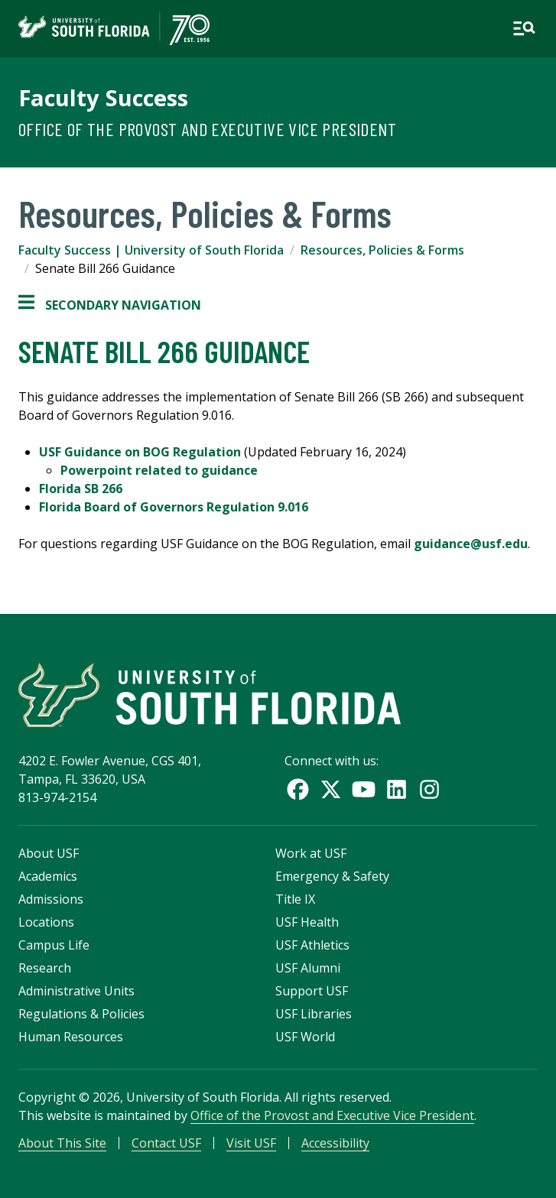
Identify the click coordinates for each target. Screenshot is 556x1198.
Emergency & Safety (332, 876)
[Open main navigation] (524, 28)
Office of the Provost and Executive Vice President (207, 129)
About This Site (62, 1143)
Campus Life (53, 945)
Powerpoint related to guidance (159, 470)
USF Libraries (313, 1013)
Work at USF (310, 853)
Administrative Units (76, 990)
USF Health (307, 922)
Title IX (295, 899)
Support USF (311, 990)
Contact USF (166, 1143)
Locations (46, 922)
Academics (47, 876)
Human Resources (70, 1036)
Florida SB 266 (80, 488)
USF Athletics (312, 945)
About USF (48, 853)
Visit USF (251, 1143)
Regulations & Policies (81, 1013)
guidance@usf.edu (471, 543)
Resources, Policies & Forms (382, 250)
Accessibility (335, 1143)
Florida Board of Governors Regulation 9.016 (173, 506)
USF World (305, 1036)
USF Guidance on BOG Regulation (140, 451)
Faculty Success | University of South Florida (151, 250)
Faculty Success (103, 98)
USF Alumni (307, 967)
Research (44, 967)
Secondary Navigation (109, 305)
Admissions (50, 899)
